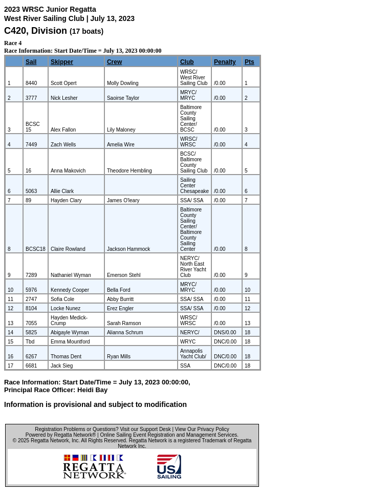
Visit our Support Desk (145, 429)
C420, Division (37, 31)
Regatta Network (50, 440)
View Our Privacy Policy (202, 429)
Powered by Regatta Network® (61, 435)
